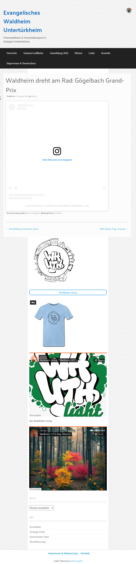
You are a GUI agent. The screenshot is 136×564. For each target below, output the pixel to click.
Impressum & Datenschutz (21, 63)
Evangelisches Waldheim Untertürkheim (22, 21)
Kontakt (105, 53)
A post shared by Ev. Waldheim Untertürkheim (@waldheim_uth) (57, 205)
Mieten (78, 53)
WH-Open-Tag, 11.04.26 (114, 228)
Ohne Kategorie (33, 213)
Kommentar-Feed (39, 536)
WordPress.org (38, 541)
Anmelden (35, 526)
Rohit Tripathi (76, 561)
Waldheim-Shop (68, 292)
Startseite (12, 53)
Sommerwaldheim (33, 53)
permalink (57, 213)
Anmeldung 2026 (59, 53)
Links (92, 53)
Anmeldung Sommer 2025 (22, 228)
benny (34, 96)
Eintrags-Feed (37, 531)
